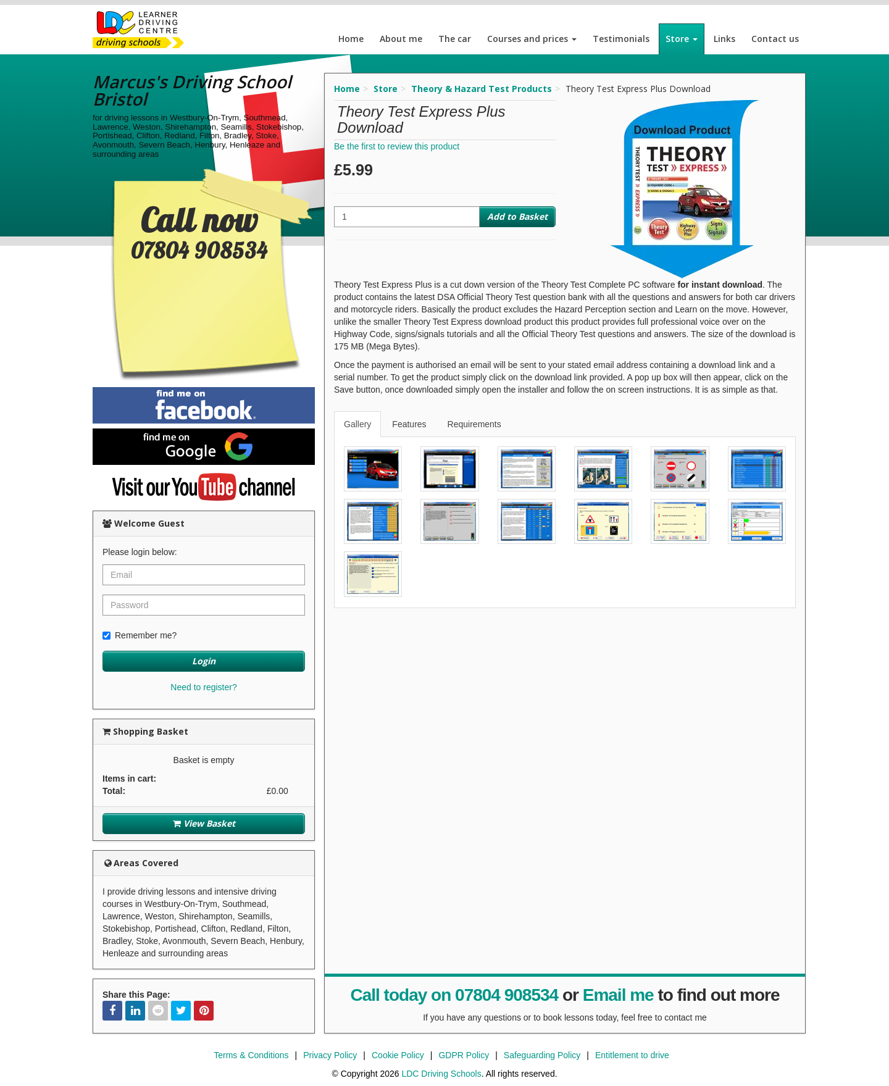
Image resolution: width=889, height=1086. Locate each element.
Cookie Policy (398, 1055)
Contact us (775, 38)
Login (203, 661)
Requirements (474, 424)
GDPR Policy (463, 1055)
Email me (618, 995)
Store (682, 38)
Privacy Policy (330, 1055)
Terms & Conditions (251, 1055)
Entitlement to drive (632, 1055)
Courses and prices (532, 38)
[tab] (358, 424)
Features (409, 424)
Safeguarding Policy (542, 1055)
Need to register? (203, 687)
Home (351, 38)
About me (401, 38)
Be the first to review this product (396, 146)
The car (454, 38)
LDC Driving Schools (441, 1074)
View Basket (204, 823)
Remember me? (139, 635)
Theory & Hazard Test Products (481, 88)
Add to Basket (517, 216)
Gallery (357, 424)
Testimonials (621, 38)
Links (724, 38)
